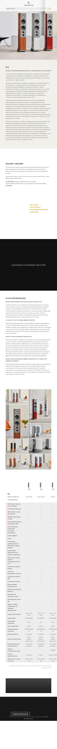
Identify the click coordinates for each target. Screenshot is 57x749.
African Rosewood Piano (39, 209)
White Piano (34, 205)
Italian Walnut (35, 207)
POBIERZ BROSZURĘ (20, 714)
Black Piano (34, 212)
